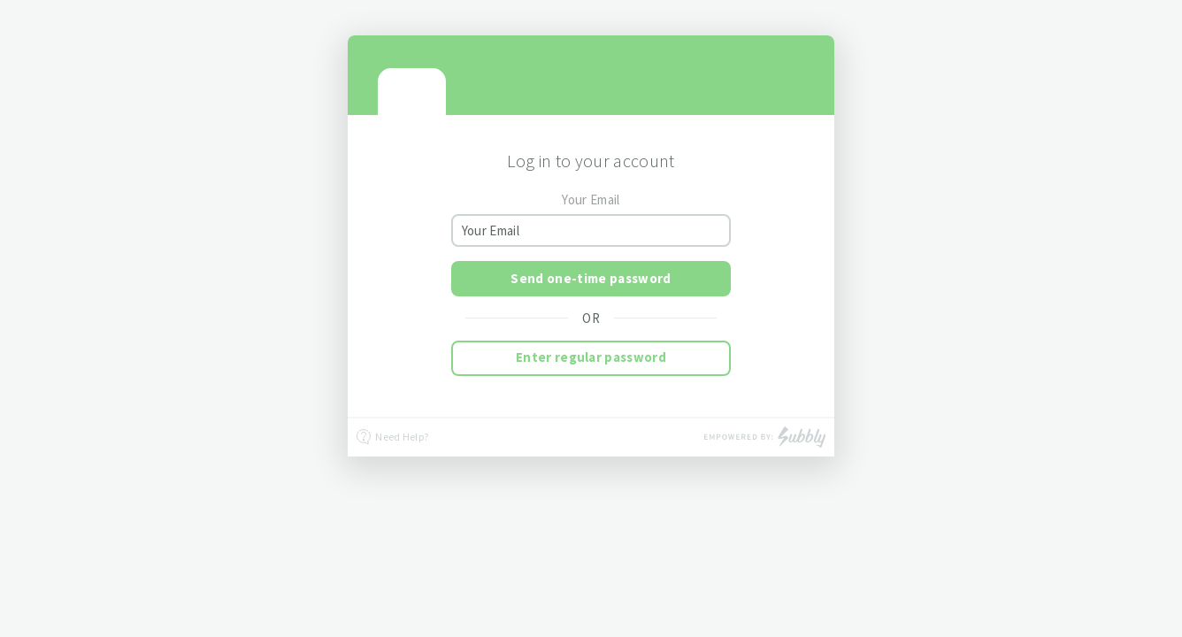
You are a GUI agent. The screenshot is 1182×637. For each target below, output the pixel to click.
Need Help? (392, 437)
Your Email (590, 199)
